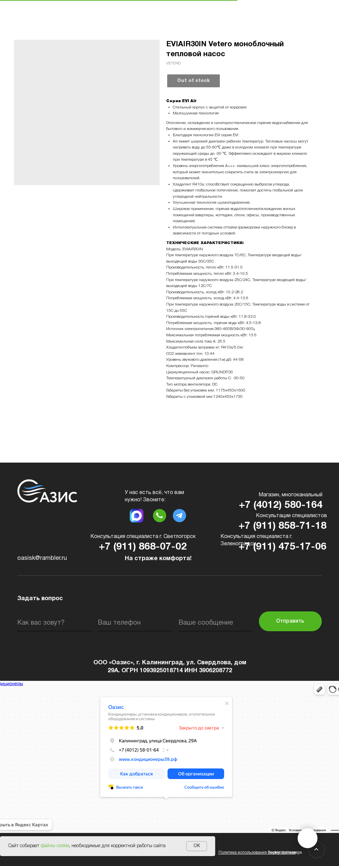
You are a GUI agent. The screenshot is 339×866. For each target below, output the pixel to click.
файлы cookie (55, 846)
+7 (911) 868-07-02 (143, 547)
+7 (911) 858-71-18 (282, 526)
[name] (54, 623)
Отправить (290, 621)
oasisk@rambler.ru (42, 558)
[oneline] (215, 623)
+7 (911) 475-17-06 (282, 547)
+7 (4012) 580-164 (280, 505)
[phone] (134, 623)
